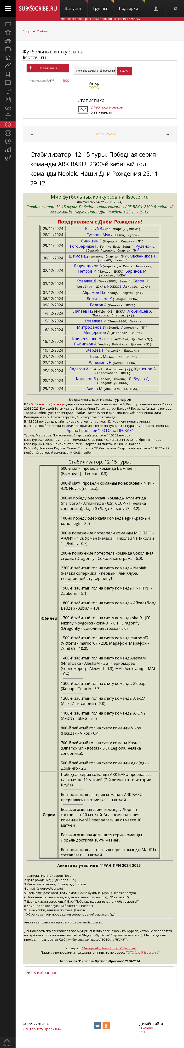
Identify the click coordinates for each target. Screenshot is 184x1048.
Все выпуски (105, 134)
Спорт (27, 31)
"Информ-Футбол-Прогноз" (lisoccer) (108, 952)
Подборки (132, 5)
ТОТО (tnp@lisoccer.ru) (142, 957)
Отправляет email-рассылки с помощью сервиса (99, 19)
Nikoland (146, 1032)
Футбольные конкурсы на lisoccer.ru (53, 54)
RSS (66, 80)
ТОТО (94, 87)
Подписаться (48, 68)
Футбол (42, 31)
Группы (103, 5)
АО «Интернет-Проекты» (42, 1031)
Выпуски (76, 5)
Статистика (90, 100)
